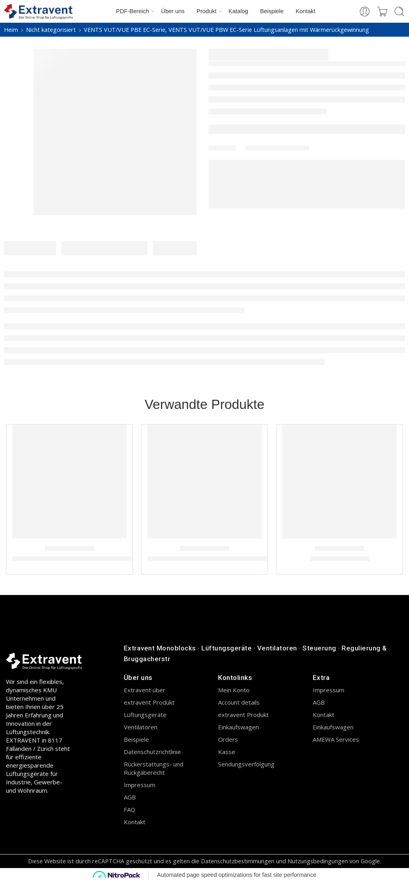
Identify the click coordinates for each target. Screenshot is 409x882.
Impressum (139, 785)
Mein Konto (234, 690)
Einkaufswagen (238, 727)
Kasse (226, 752)
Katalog (238, 11)
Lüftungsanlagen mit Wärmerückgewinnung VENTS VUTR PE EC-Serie (120, 558)
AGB (130, 797)
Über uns (173, 11)
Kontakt (305, 11)
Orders (228, 739)
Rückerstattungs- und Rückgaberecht (153, 768)
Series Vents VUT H (339, 558)
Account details (239, 702)
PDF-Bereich (132, 12)
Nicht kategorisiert (51, 29)
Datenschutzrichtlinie (152, 752)
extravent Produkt (149, 702)
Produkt (206, 12)
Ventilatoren (140, 727)
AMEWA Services (336, 739)
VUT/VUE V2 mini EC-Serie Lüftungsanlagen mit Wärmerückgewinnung (258, 558)
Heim (11, 29)
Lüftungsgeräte (145, 715)
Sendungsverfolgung (246, 764)
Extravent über (144, 690)
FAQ (129, 809)
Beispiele (272, 11)
